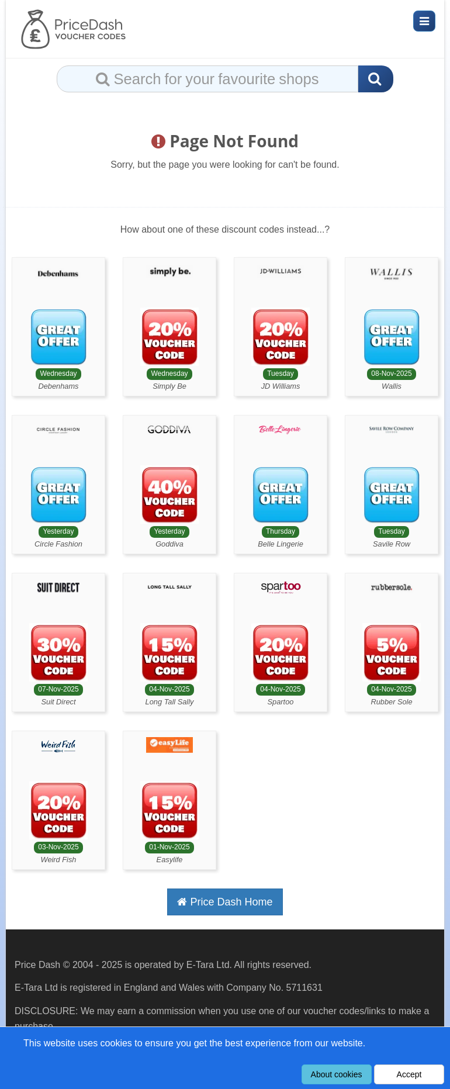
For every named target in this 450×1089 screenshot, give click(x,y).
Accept (409, 1074)
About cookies (336, 1074)
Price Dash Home (224, 902)
